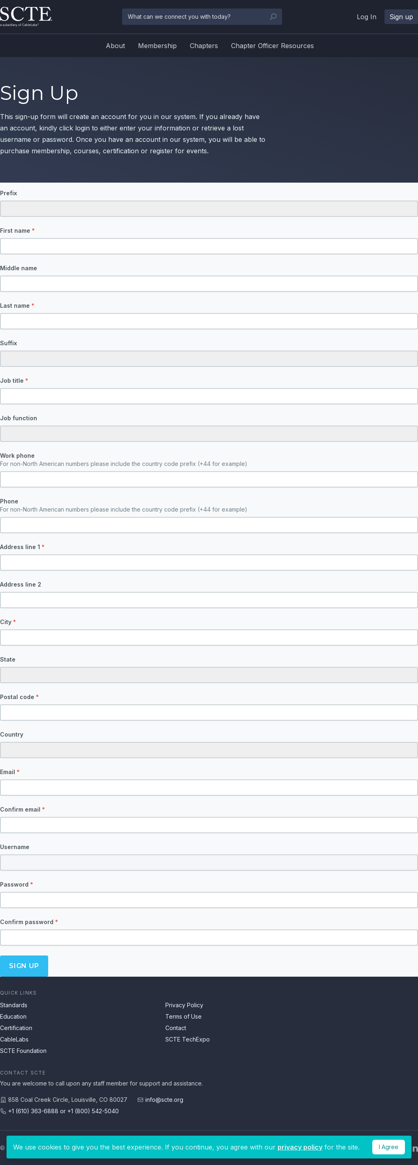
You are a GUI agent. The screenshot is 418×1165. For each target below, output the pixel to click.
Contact (175, 1027)
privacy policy (300, 1147)
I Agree (388, 1146)
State (8, 659)
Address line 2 (20, 584)
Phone (209, 506)
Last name (17, 305)
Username (14, 846)
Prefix (8, 193)
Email (10, 771)
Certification (16, 1027)
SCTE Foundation (23, 1050)
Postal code (19, 696)
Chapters (204, 46)
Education (13, 1016)
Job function (18, 418)
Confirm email (22, 809)
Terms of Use (183, 1016)
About (115, 46)
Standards (13, 1005)
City (8, 621)
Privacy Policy (184, 1005)
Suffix (8, 343)
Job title (14, 380)
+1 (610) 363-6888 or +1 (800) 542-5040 (63, 1111)
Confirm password (29, 921)
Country (11, 734)
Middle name (18, 268)
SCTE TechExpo (187, 1039)
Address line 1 (22, 546)
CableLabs (14, 1039)
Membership (157, 46)
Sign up (24, 966)
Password (16, 884)
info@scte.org (164, 1099)
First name (17, 230)
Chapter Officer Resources (272, 46)
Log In (366, 17)
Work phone (209, 460)
